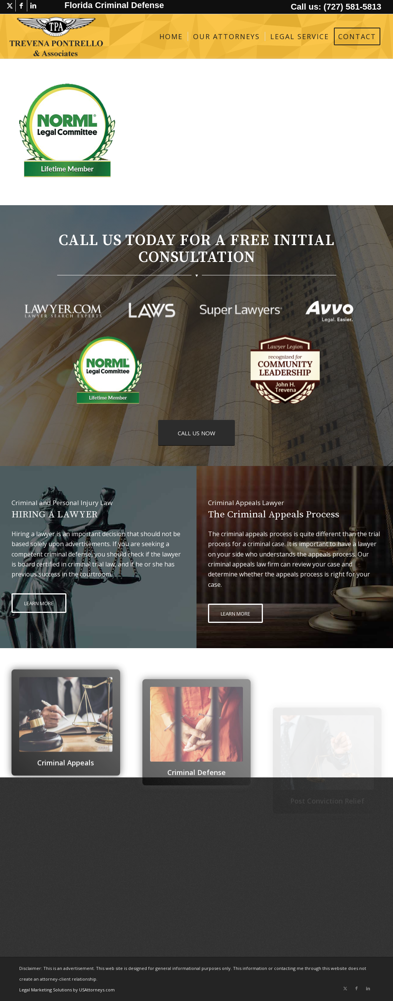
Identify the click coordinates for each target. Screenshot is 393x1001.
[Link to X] (9, 6)
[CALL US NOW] (196, 433)
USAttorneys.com (97, 990)
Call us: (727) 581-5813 (336, 7)
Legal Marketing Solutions (46, 990)
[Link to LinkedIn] (33, 6)
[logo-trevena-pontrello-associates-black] (56, 36)
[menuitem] (171, 36)
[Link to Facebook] (21, 6)
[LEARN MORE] (39, 603)
